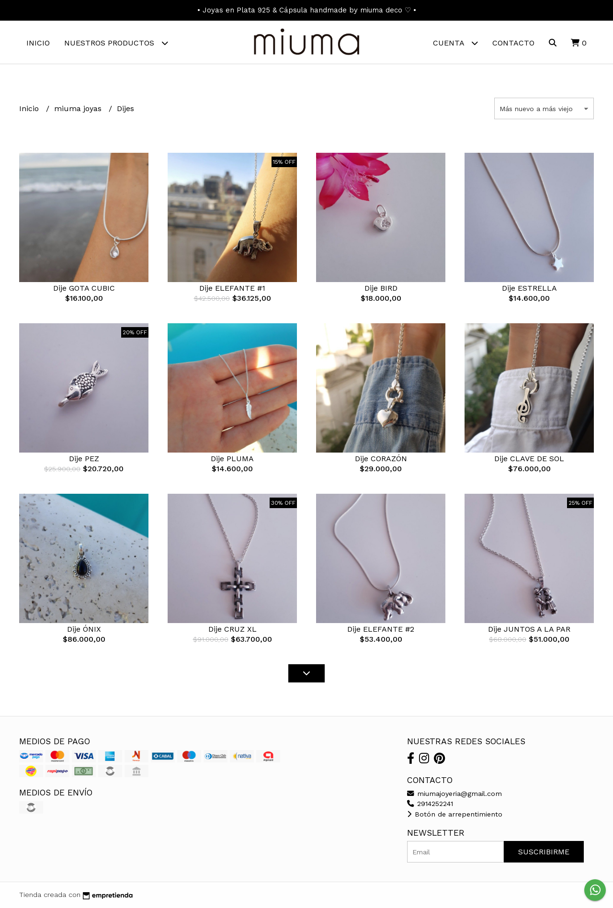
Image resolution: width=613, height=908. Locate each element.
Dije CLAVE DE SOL (529, 459)
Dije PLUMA (232, 459)
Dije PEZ (84, 459)
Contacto (513, 42)
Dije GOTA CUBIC (84, 288)
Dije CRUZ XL (232, 629)
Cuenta (455, 43)
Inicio (38, 42)
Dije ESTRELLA (529, 288)
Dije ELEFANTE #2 (380, 629)
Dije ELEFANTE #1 (232, 288)
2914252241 (430, 803)
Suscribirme (543, 851)
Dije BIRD (380, 288)
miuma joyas (79, 108)
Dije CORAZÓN (381, 459)
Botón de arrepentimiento (454, 814)
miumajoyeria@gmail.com (454, 793)
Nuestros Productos (116, 43)
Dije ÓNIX (84, 629)
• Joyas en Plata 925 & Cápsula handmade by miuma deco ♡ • (306, 10)
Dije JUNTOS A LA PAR (529, 629)
